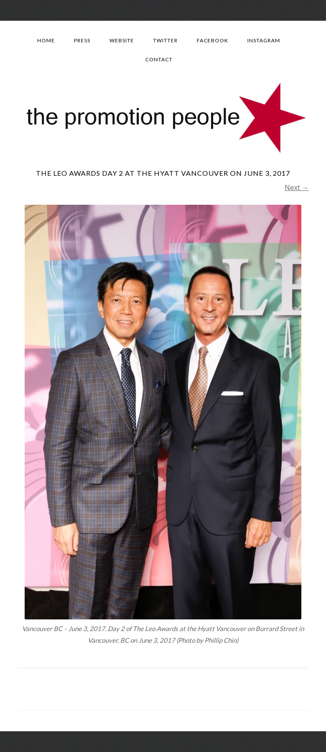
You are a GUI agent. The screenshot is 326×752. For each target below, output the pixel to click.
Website (121, 40)
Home (46, 40)
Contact (159, 59)
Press (82, 40)
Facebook (212, 40)
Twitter (165, 40)
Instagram (263, 40)
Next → (296, 187)
